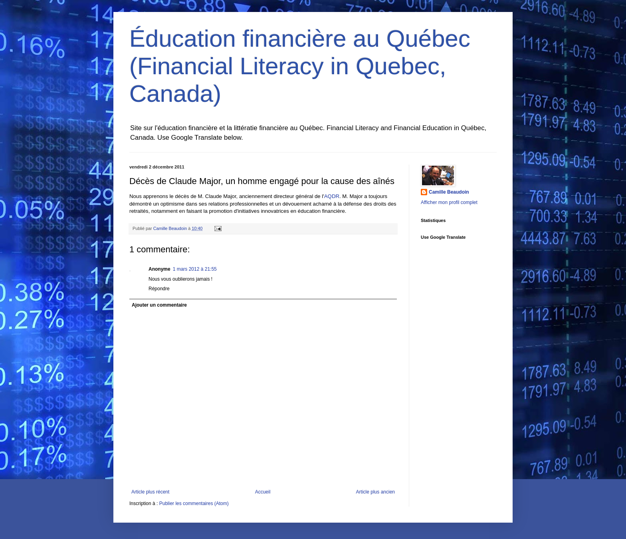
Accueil (263, 492)
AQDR (331, 196)
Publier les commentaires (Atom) (194, 503)
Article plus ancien (375, 492)
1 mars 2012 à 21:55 (195, 269)
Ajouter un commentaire (159, 305)
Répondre (159, 288)
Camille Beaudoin (449, 192)
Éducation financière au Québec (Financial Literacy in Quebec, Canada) (299, 66)
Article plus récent (150, 492)
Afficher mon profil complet (449, 202)
